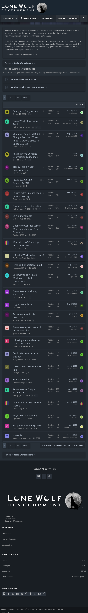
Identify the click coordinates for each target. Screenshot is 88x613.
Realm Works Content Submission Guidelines (25, 155)
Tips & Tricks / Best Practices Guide (23, 168)
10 (36, 209)
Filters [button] (78, 104)
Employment (10, 516)
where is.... (18, 435)
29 (39, 127)
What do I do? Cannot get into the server (27, 244)
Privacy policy (30, 610)
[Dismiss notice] (82, 30)
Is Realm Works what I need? (28, 255)
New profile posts (9, 536)
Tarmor (74, 244)
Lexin (15, 248)
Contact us (5, 610)
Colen (15, 199)
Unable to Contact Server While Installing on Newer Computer (27, 229)
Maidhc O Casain (70, 427)
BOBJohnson (18, 359)
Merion (16, 219)
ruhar (75, 155)
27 (33, 127)
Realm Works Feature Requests (29, 87)
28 (36, 127)
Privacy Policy (10, 518)
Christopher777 (71, 257)
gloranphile (72, 391)
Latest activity (7, 541)
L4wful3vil (17, 382)
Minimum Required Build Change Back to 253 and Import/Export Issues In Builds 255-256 (26, 139)
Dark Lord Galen (70, 169)
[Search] (83, 18)
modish (74, 306)
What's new (29, 18)
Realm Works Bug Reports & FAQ (22, 181)
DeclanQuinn (72, 342)
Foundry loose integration (27, 206)
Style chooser (7, 608)
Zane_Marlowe (19, 428)
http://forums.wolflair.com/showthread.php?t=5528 (27, 36)
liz (13, 186)
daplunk (73, 316)
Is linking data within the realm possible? (26, 342)
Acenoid (16, 320)
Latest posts (6, 532)
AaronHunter (72, 293)
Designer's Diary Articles (26, 111)
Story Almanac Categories (27, 425)
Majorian (16, 284)
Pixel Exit (59, 604)
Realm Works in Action (23, 79)
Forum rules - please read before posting (27, 194)
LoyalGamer (18, 346)
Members (49, 18)
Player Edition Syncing (25, 415)
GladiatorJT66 (18, 235)
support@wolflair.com (28, 49)
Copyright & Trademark (14, 521)
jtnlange (16, 372)
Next (25, 97)
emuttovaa (72, 113)
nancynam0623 (71, 136)
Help (38, 610)
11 (39, 209)
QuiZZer (73, 277)
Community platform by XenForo (24, 604)
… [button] (14, 97)
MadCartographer (20, 438)
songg (74, 417)
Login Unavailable (22, 304)
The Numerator (71, 208)
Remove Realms (21, 379)
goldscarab (72, 267)
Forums (10, 18)
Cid (14, 297)
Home (44, 610)
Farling (15, 127)
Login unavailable (22, 215)
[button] (16, 18)
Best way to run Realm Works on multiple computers (25, 278)
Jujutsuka (16, 418)
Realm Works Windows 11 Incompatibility (27, 329)
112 (18, 97)
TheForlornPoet (19, 258)
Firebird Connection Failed (27, 264)
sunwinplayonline (79, 571)
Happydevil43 (18, 268)
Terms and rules (17, 610)
